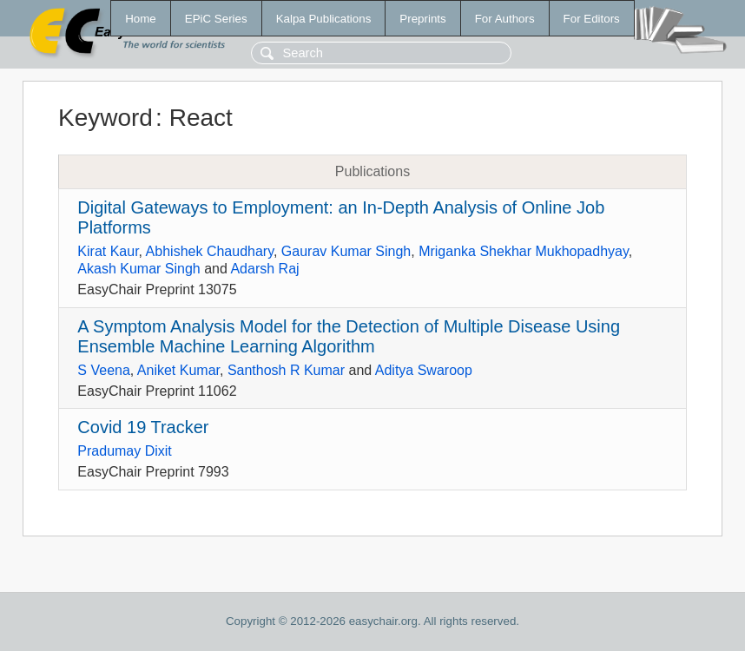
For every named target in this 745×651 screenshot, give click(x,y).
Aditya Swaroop (423, 370)
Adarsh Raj (264, 268)
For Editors (592, 18)
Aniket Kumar (178, 370)
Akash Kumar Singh (138, 268)
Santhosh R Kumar (286, 370)
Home (140, 18)
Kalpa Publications (324, 18)
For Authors (505, 18)
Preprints (422, 18)
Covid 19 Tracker (142, 427)
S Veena (103, 370)
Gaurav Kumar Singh (346, 251)
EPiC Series (216, 18)
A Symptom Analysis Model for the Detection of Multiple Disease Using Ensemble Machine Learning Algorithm (348, 336)
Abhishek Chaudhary (210, 251)
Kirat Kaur (107, 251)
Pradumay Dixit (124, 451)
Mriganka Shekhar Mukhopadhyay (524, 251)
